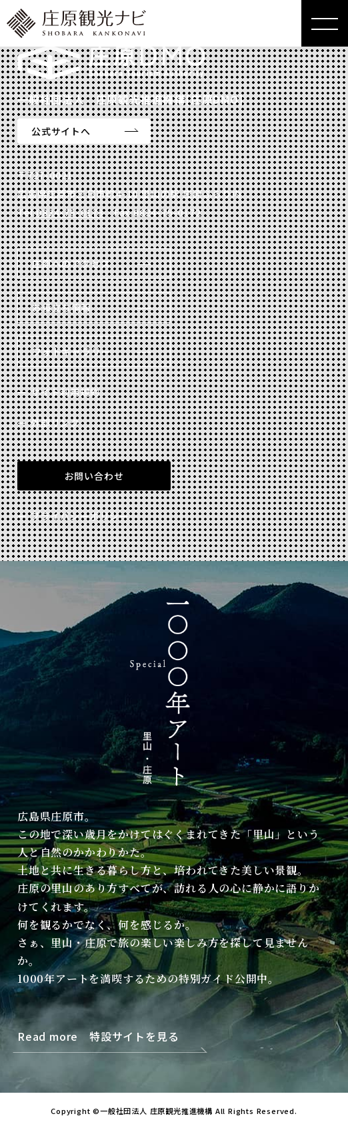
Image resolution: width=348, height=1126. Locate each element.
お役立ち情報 (61, 307)
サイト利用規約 (65, 392)
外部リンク (55, 422)
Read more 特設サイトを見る (98, 1037)
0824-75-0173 (70, 212)
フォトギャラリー (71, 351)
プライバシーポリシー (80, 515)
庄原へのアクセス (71, 263)
